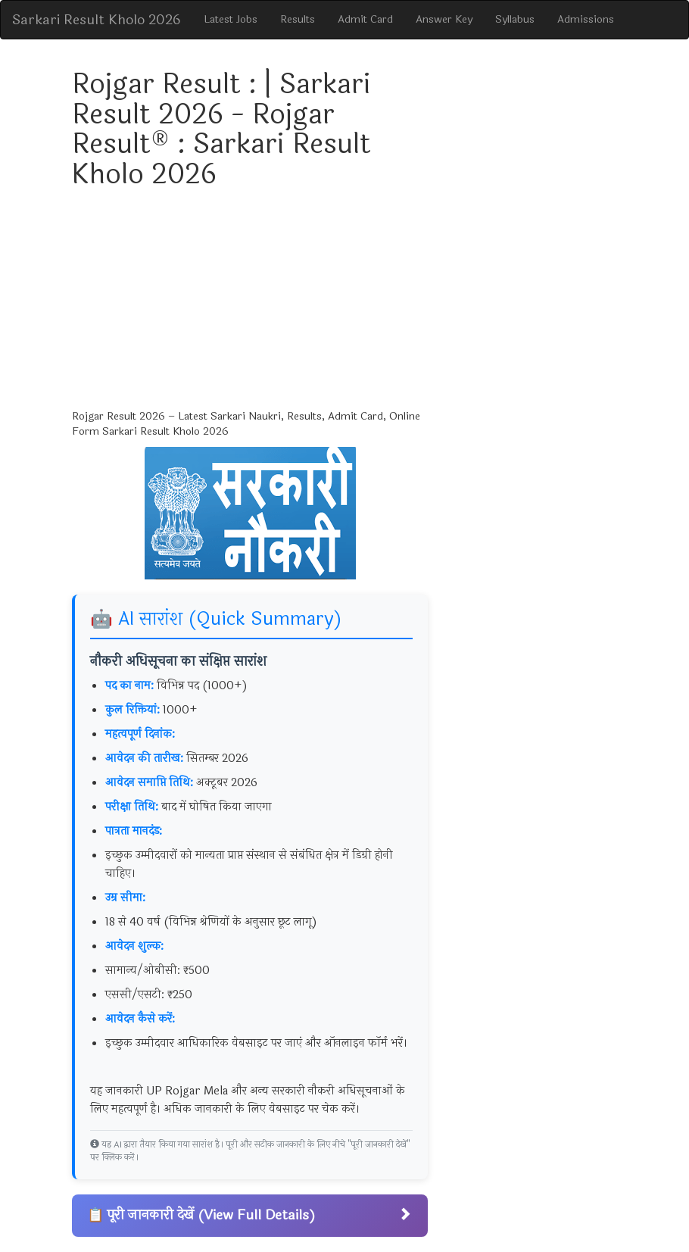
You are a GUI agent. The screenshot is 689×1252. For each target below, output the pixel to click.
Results (297, 19)
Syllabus (515, 19)
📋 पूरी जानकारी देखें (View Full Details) (250, 1214)
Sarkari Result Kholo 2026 (96, 19)
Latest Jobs (230, 19)
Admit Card (365, 19)
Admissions (585, 19)
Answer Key (444, 19)
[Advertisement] (250, 303)
